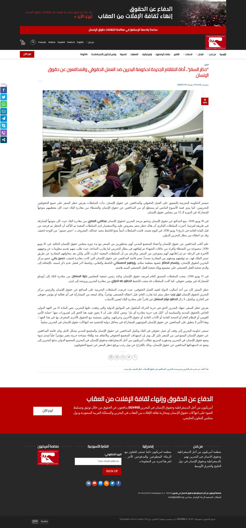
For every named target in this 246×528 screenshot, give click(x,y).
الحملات (187, 54)
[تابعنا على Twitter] (112, 483)
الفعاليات (134, 54)
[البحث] (33, 42)
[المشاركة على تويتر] (129, 357)
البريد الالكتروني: (112, 455)
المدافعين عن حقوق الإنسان (154, 369)
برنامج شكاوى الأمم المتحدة (103, 54)
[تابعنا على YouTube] (94, 483)
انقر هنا (167, 461)
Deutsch (71, 42)
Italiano (51, 42)
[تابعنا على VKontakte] (88, 483)
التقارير (176, 54)
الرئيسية (223, 54)
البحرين (206, 64)
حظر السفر (137, 369)
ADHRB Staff (182, 85)
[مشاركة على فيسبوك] (134, 357)
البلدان (199, 54)
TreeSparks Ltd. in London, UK (133, 519)
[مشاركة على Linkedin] (111, 357)
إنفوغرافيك (147, 54)
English (80, 42)
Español (61, 42)
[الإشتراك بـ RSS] (106, 483)
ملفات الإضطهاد (163, 54)
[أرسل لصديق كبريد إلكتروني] (123, 357)
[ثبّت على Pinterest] (117, 357)
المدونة (123, 54)
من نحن (90, 42)
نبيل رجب (128, 369)
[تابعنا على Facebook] (118, 483)
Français (42, 42)
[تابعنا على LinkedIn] (100, 483)
